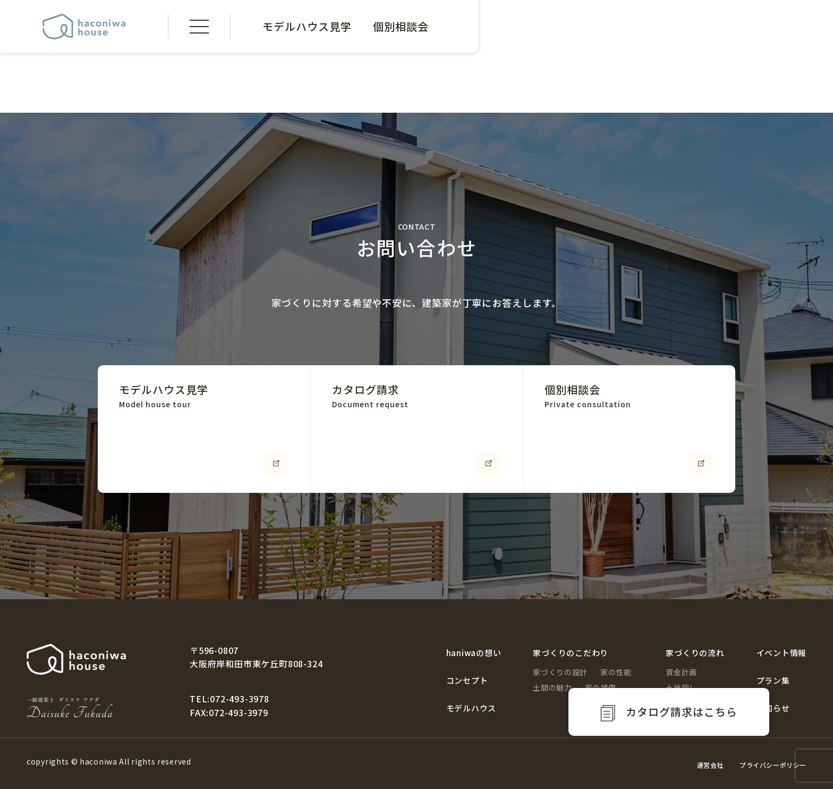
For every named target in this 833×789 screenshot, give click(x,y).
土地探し (681, 687)
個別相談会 (401, 26)
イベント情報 (781, 652)
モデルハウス (471, 708)
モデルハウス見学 (307, 26)
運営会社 (710, 764)
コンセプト (467, 680)
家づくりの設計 (560, 672)
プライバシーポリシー (773, 764)
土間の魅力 (552, 687)
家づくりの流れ (695, 652)
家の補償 (600, 687)
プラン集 (773, 680)
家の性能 (616, 672)
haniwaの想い (474, 652)
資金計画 (681, 672)
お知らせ (773, 708)
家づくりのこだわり (570, 652)
